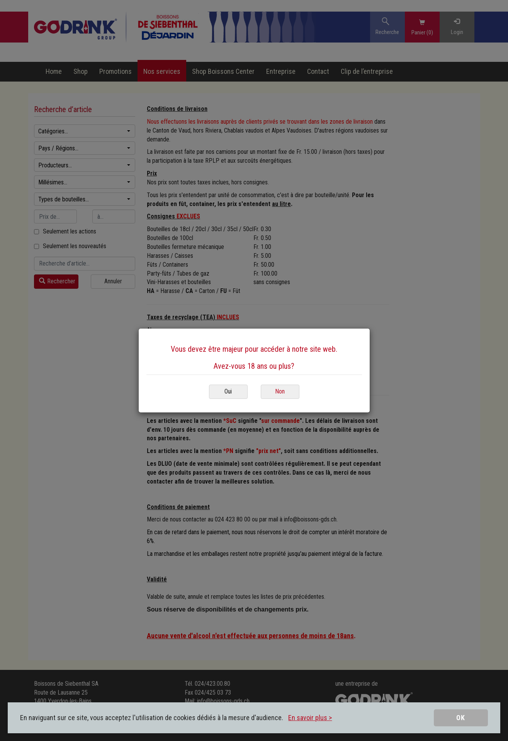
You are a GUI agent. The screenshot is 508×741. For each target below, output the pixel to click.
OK (460, 718)
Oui (228, 391)
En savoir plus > (310, 718)
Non (280, 391)
